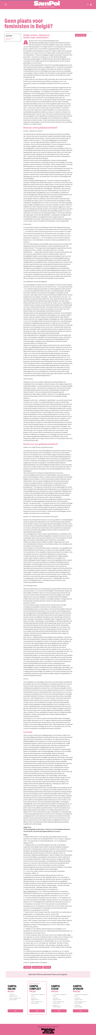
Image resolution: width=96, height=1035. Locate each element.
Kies (15, 1011)
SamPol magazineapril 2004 (9, 39)
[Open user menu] (91, 4)
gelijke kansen (37, 967)
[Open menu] (5, 4)
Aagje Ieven (9, 36)
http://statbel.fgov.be (30, 891)
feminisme (27, 967)
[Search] (87, 4)
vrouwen (47, 967)
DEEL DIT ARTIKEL (80, 35)
